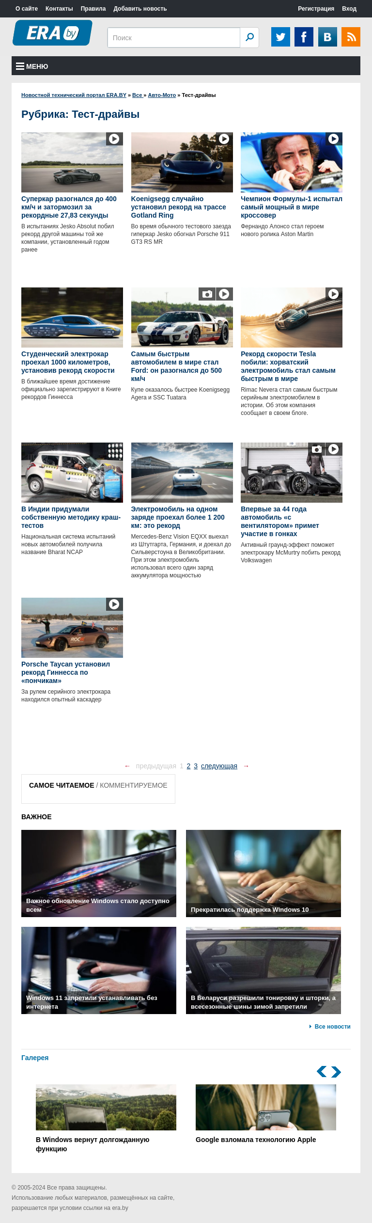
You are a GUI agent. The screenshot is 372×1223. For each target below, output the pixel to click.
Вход (349, 8)
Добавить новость (140, 8)
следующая (219, 766)
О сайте (27, 8)
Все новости (333, 1027)
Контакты (59, 8)
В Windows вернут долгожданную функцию (106, 1118)
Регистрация (316, 8)
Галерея (35, 1058)
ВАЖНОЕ (36, 817)
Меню (32, 66)
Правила (93, 8)
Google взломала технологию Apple (266, 1114)
